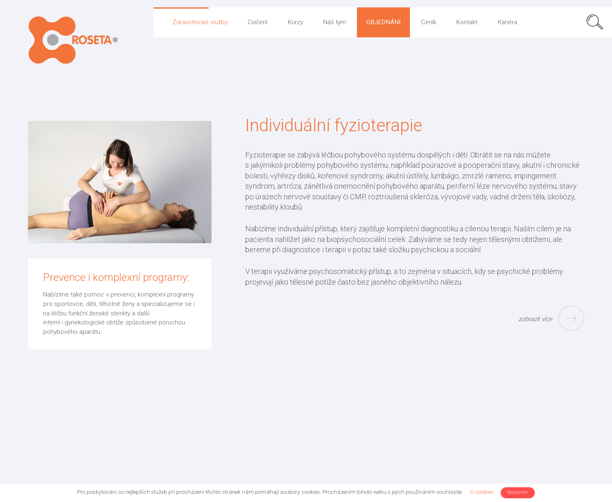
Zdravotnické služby (200, 22)
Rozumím (517, 492)
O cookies (482, 491)
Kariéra (507, 22)
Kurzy (295, 22)
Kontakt (466, 22)
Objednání (383, 22)
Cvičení (257, 22)
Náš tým (334, 22)
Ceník (428, 22)
